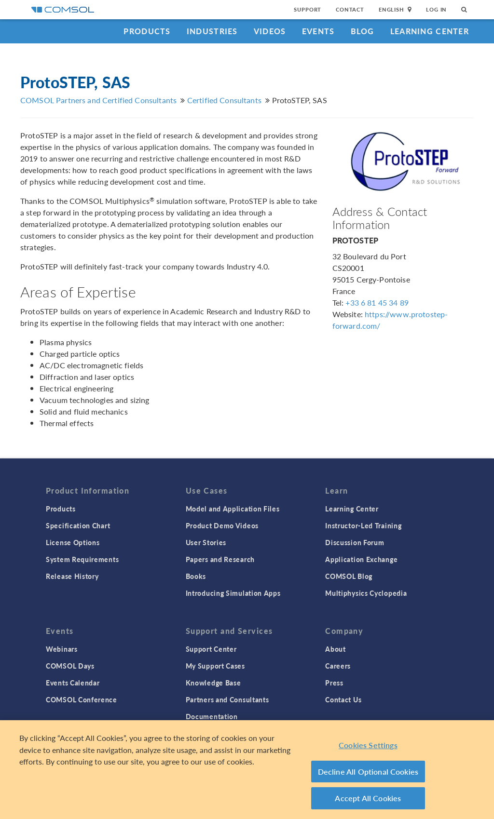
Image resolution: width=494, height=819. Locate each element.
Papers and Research (220, 559)
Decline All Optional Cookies (368, 771)
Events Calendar (73, 682)
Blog (362, 31)
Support (307, 9)
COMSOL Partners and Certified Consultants (98, 100)
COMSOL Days (70, 666)
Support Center (211, 649)
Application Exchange (361, 559)
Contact (350, 9)
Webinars (62, 649)
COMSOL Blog (348, 576)
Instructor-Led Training (363, 525)
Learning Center (429, 31)
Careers (338, 666)
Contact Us (343, 699)
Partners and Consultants (227, 699)
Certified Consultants (224, 100)
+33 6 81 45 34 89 (377, 302)
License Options (73, 542)
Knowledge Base (213, 682)
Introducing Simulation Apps (233, 593)
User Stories (206, 542)
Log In (436, 9)
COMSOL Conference (81, 699)
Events (318, 31)
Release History (72, 576)
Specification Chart (78, 525)
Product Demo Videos (222, 525)
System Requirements (82, 559)
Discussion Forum (354, 542)
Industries (212, 31)
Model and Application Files (233, 508)
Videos (270, 31)
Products (147, 31)
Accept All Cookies (368, 798)
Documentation (212, 716)
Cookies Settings (368, 745)
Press (334, 682)
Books (196, 576)
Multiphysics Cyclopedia (366, 593)
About (335, 649)
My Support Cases (215, 666)
